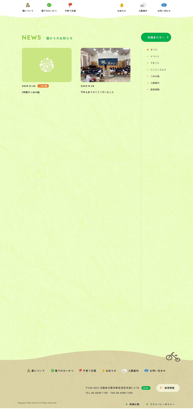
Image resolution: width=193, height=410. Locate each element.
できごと (154, 62)
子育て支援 (87, 370)
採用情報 (154, 89)
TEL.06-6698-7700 (96, 392)
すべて (153, 49)
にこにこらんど (158, 69)
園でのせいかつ (62, 370)
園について (36, 370)
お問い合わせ (155, 370)
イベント (154, 56)
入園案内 (154, 82)
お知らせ (109, 370)
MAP (146, 388)
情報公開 (134, 404)
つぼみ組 (154, 76)
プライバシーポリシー (162, 404)
